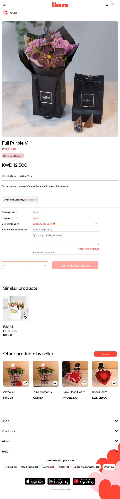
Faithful (8, 326)
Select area (31, 199)
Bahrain (49, 467)
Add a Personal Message (14, 229)
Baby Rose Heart (73, 392)
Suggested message (88, 248)
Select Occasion (10, 223)
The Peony (10, 330)
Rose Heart (99, 392)
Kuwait (11, 467)
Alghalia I (9, 392)
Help (5, 451)
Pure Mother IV (42, 392)
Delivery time (9, 217)
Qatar (64, 467)
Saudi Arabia (29, 467)
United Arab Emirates (86, 467)
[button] (4, 5)
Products (8, 431)
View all (105, 354)
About (6, 441)
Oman (109, 467)
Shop (5, 420)
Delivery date (9, 212)
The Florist (10, 148)
